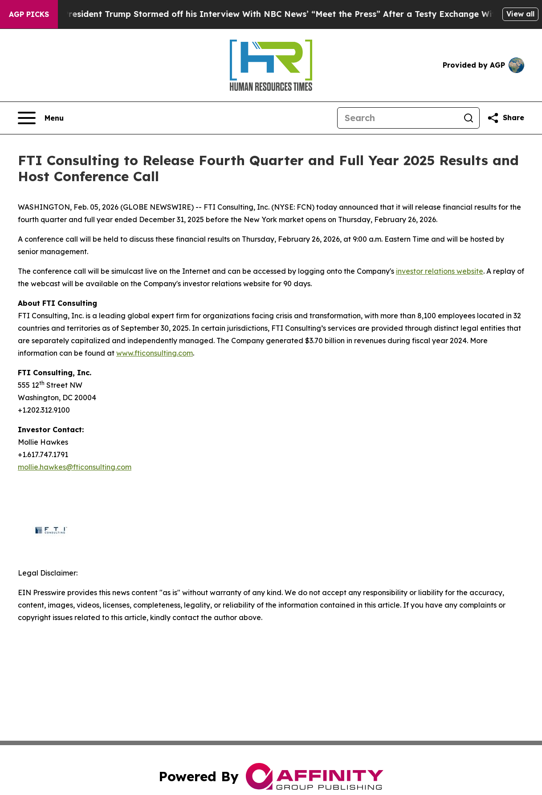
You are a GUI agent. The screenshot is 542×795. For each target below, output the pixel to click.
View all (520, 13)
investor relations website (439, 271)
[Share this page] (505, 118)
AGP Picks (29, 14)
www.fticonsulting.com (154, 353)
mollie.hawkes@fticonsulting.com (74, 466)
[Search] (398, 118)
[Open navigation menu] (41, 118)
